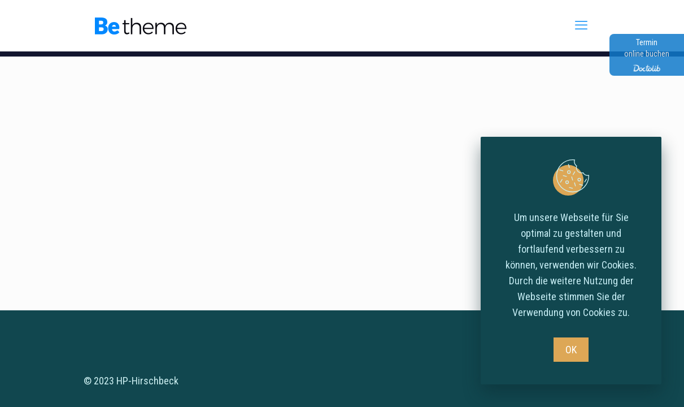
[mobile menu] (582, 25)
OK (571, 350)
